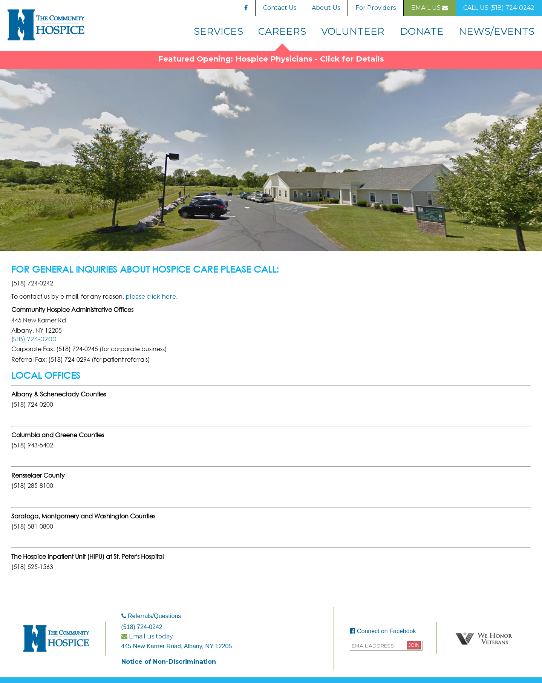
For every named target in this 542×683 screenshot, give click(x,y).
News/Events (496, 31)
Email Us (429, 7)
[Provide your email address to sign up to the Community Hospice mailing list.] (386, 646)
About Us (326, 7)
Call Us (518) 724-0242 (498, 7)
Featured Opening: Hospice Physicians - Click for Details (271, 58)
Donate (422, 31)
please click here (151, 296)
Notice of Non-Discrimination (168, 661)
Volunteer (352, 31)
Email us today (147, 636)
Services (218, 31)
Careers (282, 31)
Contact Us (279, 7)
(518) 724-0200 (34, 339)
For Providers (375, 7)
